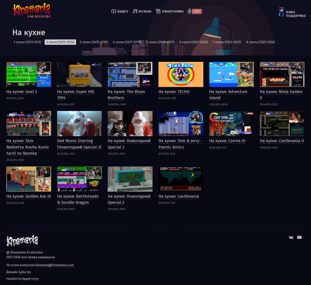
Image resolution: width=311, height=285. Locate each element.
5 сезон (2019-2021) (160, 42)
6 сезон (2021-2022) (193, 42)
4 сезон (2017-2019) (127, 42)
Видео (122, 11)
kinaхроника (173, 11)
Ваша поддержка (286, 14)
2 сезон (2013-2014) (60, 42)
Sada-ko (24, 272)
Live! (196, 11)
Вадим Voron (30, 278)
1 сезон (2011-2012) (27, 42)
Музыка (145, 11)
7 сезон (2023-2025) (227, 42)
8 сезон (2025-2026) (260, 42)
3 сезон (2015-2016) (94, 42)
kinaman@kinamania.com (54, 265)
